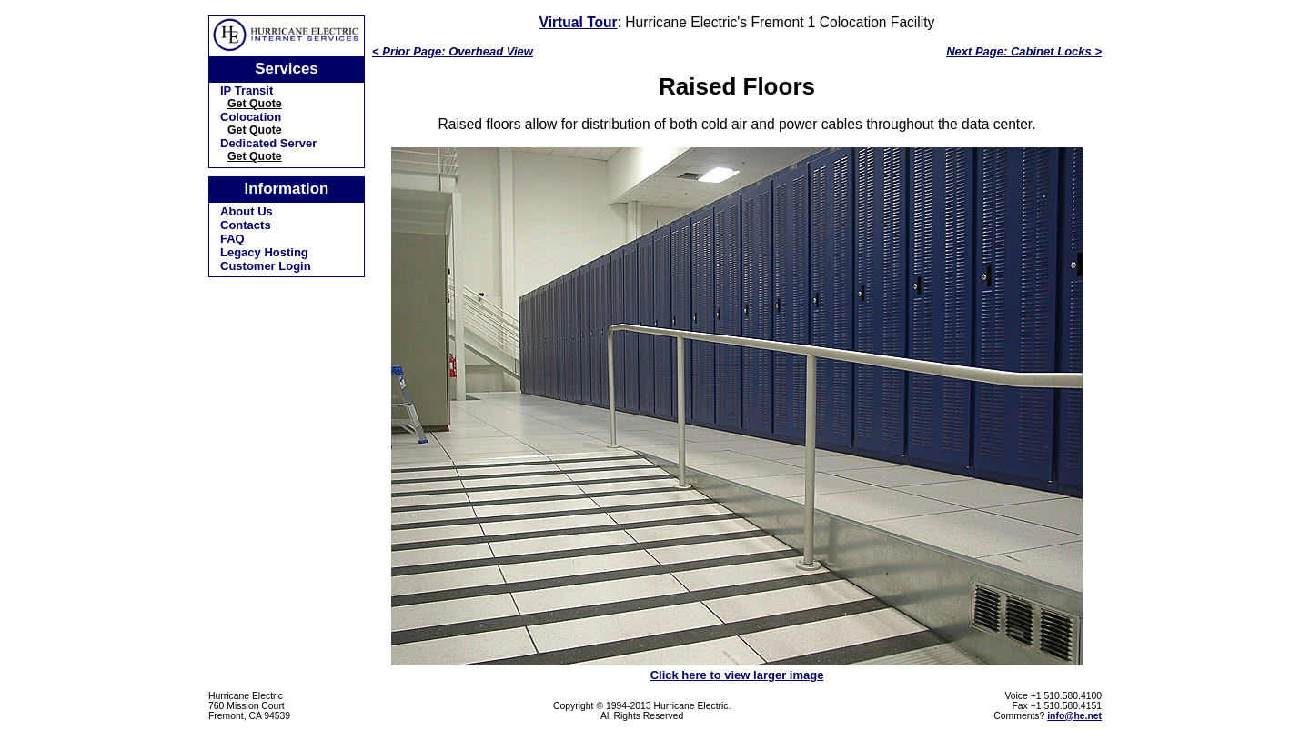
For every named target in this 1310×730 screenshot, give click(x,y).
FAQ (232, 238)
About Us (246, 211)
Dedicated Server (268, 143)
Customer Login (265, 266)
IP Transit (246, 90)
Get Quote (254, 103)
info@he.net (1074, 716)
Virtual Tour (578, 22)
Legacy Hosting (264, 252)
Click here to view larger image (737, 675)
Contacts (245, 225)
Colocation (250, 117)
